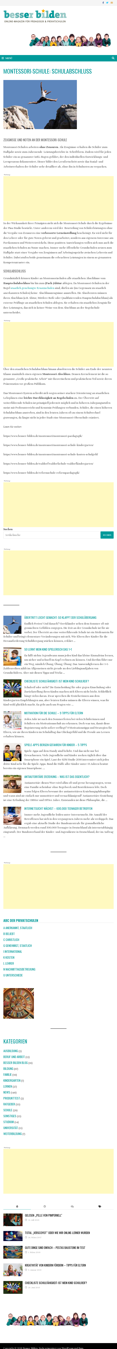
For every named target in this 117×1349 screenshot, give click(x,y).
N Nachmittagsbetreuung (19, 969)
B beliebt (9, 933)
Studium (8, 1121)
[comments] (72, 1206)
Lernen (7, 1086)
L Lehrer (8, 963)
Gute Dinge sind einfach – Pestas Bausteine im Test (55, 1248)
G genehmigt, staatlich (17, 945)
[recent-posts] (45, 1206)
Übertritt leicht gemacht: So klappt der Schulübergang (60, 617)
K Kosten (8, 957)
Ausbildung (10, 1050)
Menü (7, 58)
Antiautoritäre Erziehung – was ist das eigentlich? (57, 776)
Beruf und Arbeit (14, 1056)
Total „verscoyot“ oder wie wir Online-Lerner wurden (57, 1233)
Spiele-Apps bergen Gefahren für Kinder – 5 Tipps (55, 744)
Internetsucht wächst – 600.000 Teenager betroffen (58, 808)
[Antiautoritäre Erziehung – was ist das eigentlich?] (12, 784)
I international (12, 951)
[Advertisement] (58, 198)
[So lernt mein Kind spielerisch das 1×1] (12, 657)
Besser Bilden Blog (15, 1062)
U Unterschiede (13, 975)
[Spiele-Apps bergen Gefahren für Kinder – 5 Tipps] (12, 752)
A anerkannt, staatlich (17, 927)
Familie (7, 1074)
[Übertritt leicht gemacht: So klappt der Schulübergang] (12, 625)
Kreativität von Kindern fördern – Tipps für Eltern (55, 1265)
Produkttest (11, 1098)
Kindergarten (11, 1080)
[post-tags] (100, 1206)
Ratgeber (9, 1104)
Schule (7, 1110)
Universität (10, 1127)
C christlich (11, 939)
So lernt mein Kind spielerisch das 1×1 (48, 649)
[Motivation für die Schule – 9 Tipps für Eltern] (12, 720)
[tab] (17, 1206)
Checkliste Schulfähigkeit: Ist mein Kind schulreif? (56, 681)
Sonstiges (9, 1116)
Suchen (8, 529)
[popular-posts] (17, 1206)
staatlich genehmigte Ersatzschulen (32, 288)
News (6, 1092)
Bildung (8, 1068)
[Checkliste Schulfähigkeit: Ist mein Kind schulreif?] (12, 688)
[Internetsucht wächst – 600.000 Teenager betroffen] (12, 816)
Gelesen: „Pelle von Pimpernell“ (43, 1215)
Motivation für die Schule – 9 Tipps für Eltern (53, 713)
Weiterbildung (12, 1133)
